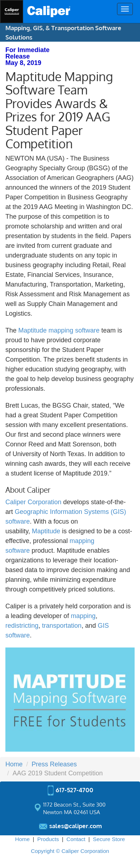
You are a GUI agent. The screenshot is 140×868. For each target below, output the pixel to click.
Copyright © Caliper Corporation (70, 851)
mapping (83, 615)
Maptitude (46, 531)
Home (14, 764)
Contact (75, 839)
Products (48, 839)
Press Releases (54, 764)
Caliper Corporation (33, 502)
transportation (61, 625)
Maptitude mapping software (58, 330)
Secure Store (109, 839)
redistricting (21, 625)
